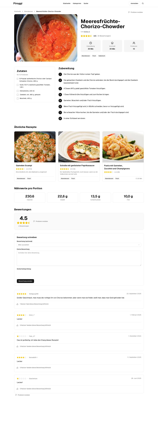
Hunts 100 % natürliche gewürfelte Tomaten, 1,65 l (35, 86)
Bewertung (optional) (24, 241)
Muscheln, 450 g (25, 98)
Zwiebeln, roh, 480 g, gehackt (30, 95)
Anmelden (134, 3)
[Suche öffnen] (143, 3)
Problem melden (135, 12)
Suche (86, 3)
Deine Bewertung (23, 249)
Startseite (66, 3)
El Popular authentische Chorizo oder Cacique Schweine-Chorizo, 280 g (35, 80)
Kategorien (77, 3)
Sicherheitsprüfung (24, 269)
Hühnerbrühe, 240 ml (27, 91)
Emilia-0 (87, 32)
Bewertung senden (25, 281)
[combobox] (79, 245)
